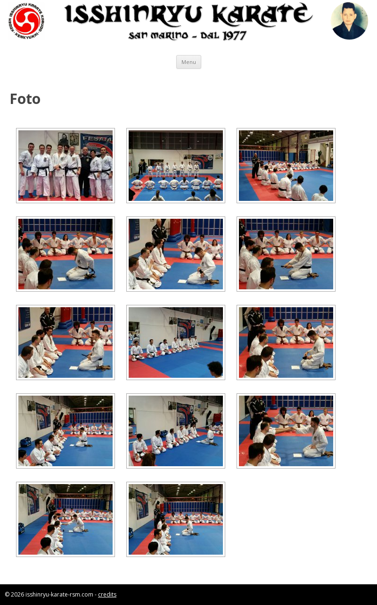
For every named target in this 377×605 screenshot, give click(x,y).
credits (107, 594)
